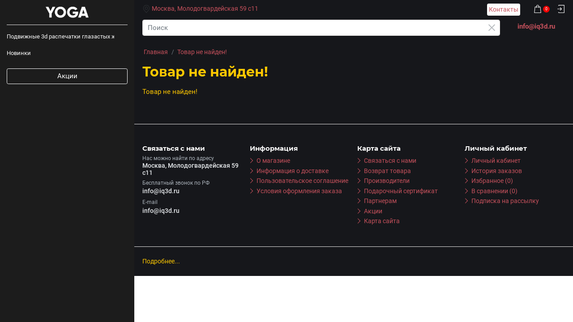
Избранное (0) (492, 180)
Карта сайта (382, 221)
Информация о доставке (293, 170)
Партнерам (380, 200)
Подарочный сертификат (401, 191)
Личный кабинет (496, 160)
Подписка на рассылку (505, 200)
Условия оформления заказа (299, 191)
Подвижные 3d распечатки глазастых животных (60, 36)
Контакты (503, 9)
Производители (387, 180)
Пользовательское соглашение (302, 180)
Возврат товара (387, 170)
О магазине (273, 160)
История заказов (496, 170)
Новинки (19, 53)
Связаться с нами (390, 160)
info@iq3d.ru (161, 191)
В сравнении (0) (494, 191)
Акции (67, 76)
